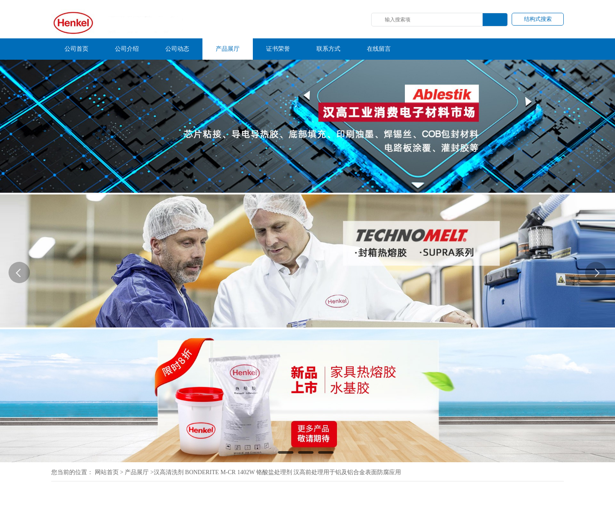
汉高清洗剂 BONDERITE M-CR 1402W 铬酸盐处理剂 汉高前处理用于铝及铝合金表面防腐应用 (277, 472)
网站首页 (107, 472)
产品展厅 (137, 472)
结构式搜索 (538, 19)
